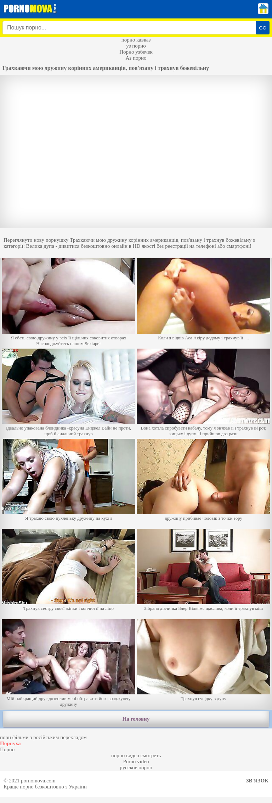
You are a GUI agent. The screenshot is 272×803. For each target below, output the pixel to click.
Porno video (136, 761)
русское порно (136, 767)
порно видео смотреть (136, 755)
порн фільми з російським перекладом (43, 737)
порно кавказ (136, 40)
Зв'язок (257, 780)
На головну (136, 719)
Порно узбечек (136, 52)
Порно (7, 749)
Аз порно (135, 58)
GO (262, 28)
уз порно (136, 46)
